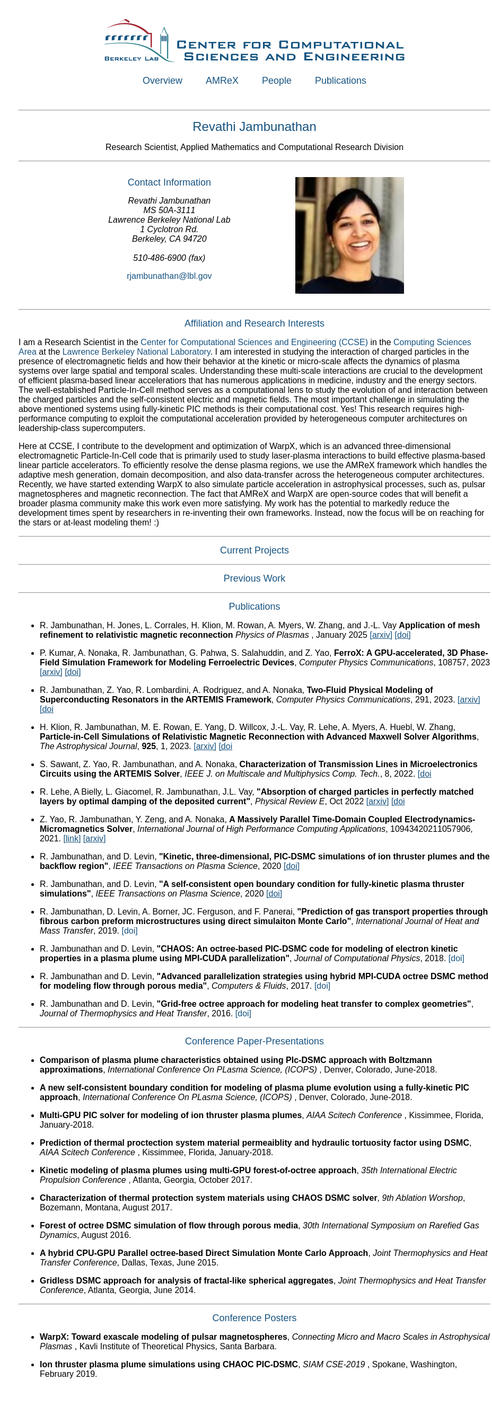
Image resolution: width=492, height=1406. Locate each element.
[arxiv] (381, 634)
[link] (72, 838)
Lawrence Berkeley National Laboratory (136, 351)
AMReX (222, 80)
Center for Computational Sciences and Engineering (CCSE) (254, 342)
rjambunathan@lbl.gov (169, 275)
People (277, 80)
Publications (340, 80)
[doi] (403, 634)
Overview (162, 80)
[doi (47, 709)
